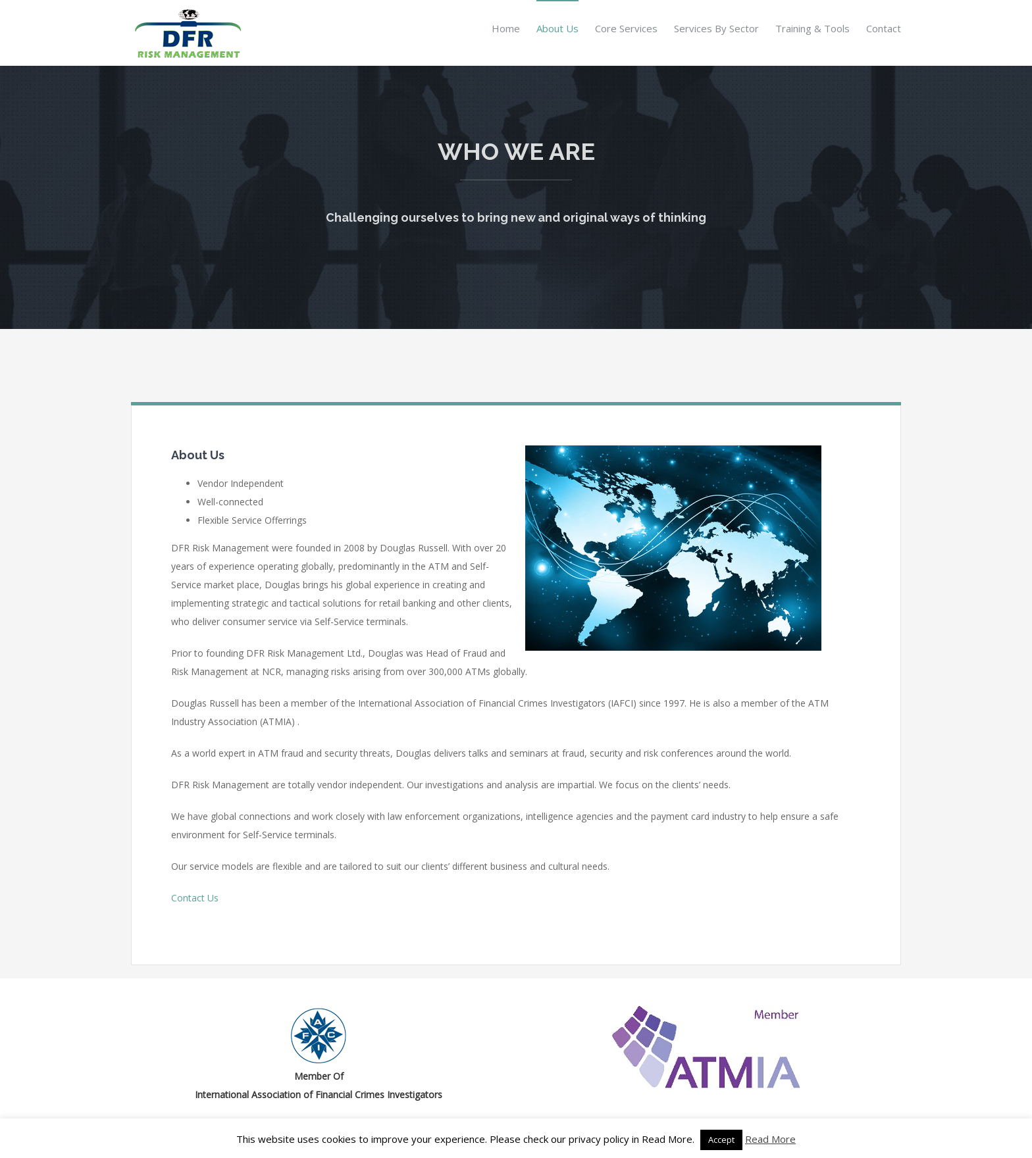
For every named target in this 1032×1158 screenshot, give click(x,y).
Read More (770, 1138)
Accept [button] (721, 1139)
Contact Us (195, 898)
